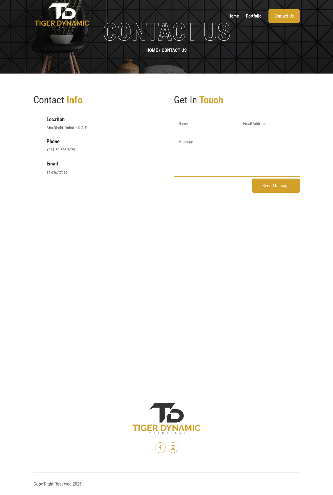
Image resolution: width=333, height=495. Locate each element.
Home (233, 16)
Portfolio (254, 16)
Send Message (276, 185)
